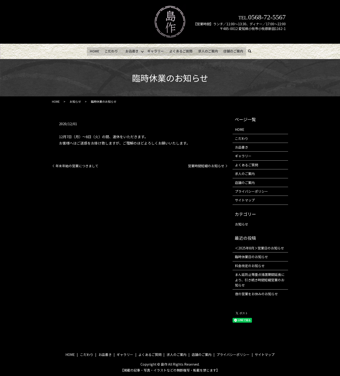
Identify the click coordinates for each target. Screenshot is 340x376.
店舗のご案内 (233, 50)
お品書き (132, 50)
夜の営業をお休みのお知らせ (256, 293)
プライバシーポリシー (251, 190)
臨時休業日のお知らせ (251, 256)
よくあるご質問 (181, 50)
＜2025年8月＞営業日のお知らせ (259, 247)
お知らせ (75, 101)
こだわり (111, 50)
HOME (94, 50)
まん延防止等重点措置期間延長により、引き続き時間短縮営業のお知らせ (260, 279)
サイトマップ (245, 199)
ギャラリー (156, 50)
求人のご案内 (208, 50)
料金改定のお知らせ (250, 265)
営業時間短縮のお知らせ (206, 165)
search (251, 50)
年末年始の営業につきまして (76, 165)
